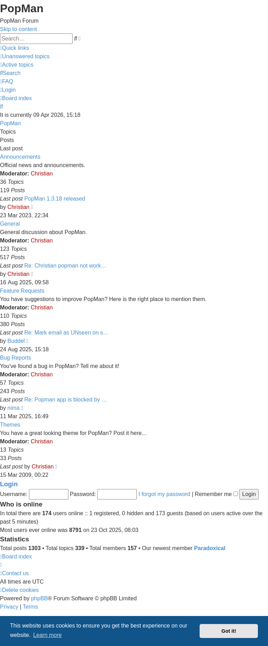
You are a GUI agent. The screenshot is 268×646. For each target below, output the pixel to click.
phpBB (39, 598)
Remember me (216, 494)
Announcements (20, 157)
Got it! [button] (229, 631)
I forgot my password (165, 494)
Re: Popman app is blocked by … (65, 400)
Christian (42, 173)
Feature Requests (22, 291)
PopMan (10, 123)
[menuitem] (25, 56)
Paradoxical (209, 548)
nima (13, 408)
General (10, 224)
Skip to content (18, 29)
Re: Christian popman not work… (65, 266)
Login (9, 484)
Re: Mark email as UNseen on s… (66, 333)
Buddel (16, 341)
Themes (10, 425)
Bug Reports (15, 358)
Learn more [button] (47, 635)
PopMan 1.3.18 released (54, 199)
